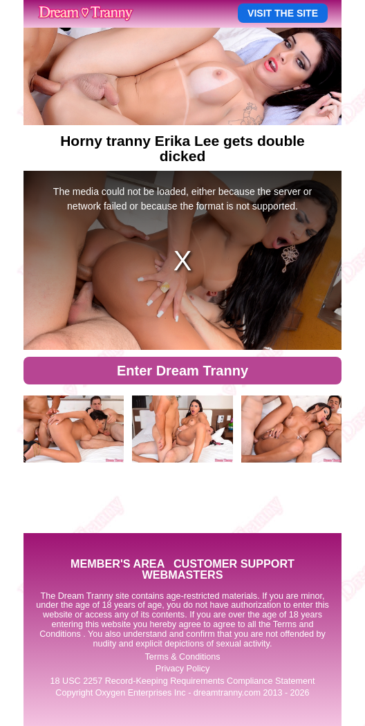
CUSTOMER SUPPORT (234, 563)
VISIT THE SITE (282, 13)
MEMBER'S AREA (118, 563)
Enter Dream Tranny (182, 370)
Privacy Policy (182, 668)
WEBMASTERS (182, 574)
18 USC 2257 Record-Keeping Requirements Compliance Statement (182, 681)
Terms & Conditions (182, 657)
